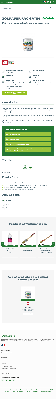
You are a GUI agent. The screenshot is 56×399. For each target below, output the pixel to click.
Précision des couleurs (7, 390)
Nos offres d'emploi (5, 355)
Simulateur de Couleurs (6, 373)
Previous (2, 244)
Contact (3, 359)
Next (53, 244)
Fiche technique (28, 314)
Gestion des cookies (46, 391)
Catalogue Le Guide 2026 (6, 366)
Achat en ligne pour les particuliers (8, 368)
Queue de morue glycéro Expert (28, 249)
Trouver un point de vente (6, 352)
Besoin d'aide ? (4, 357)
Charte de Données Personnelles (39, 390)
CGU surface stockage (18, 391)
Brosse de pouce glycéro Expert (46, 249)
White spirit (10, 248)
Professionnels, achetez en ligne (14, 93)
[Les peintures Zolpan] (8, 2)
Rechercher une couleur (6, 371)
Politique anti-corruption (32, 391)
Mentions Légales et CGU (22, 390)
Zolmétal (28, 307)
